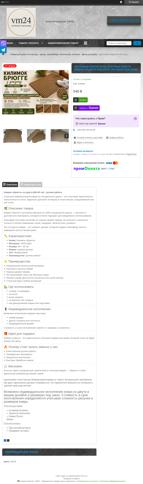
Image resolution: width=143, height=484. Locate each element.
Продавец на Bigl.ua (71, 479)
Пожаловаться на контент (87, 481)
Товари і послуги (29, 43)
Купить (83, 100)
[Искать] (137, 43)
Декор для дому (89, 54)
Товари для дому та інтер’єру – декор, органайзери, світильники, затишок (45, 54)
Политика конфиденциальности (113, 481)
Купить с (89, 108)
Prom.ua (84, 476)
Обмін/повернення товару (63, 43)
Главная (8, 43)
